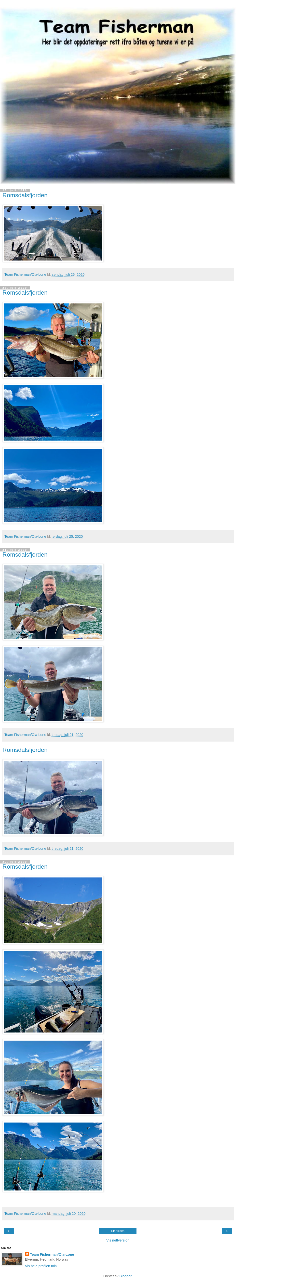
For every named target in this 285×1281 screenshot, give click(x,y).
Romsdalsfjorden (25, 195)
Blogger (125, 1276)
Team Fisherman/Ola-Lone (52, 1254)
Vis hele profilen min (41, 1266)
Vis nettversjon (117, 1240)
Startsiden (117, 1231)
